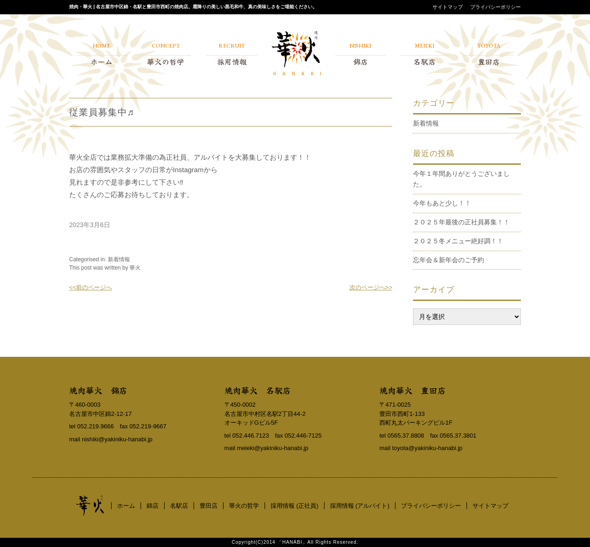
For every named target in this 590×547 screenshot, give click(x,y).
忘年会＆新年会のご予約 (448, 260)
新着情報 (119, 259)
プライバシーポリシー (495, 7)
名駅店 (179, 505)
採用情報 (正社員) (294, 505)
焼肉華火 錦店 (98, 390)
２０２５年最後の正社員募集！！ (461, 222)
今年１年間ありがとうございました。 (461, 179)
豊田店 (209, 505)
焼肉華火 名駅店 (257, 390)
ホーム (126, 505)
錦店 (153, 505)
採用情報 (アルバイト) (359, 505)
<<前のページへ (90, 287)
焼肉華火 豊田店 (412, 390)
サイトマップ (447, 7)
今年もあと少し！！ (442, 203)
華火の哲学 (244, 505)
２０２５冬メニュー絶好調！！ (458, 241)
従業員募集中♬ (102, 112)
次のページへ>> (370, 287)
